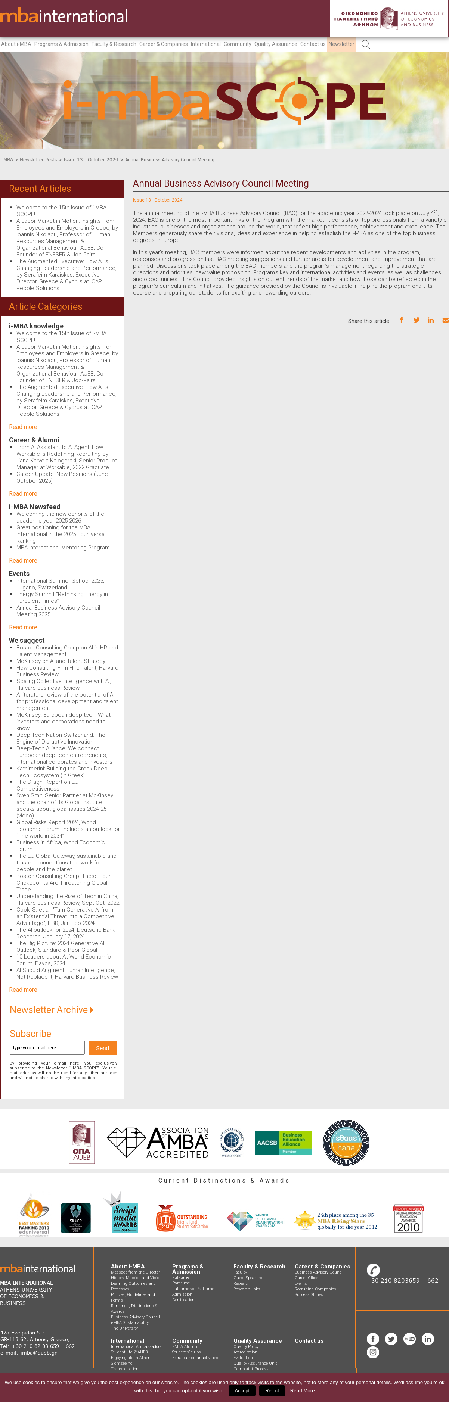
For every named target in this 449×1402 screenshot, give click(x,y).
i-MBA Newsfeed (35, 507)
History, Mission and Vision (136, 1277)
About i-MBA (16, 44)
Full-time (180, 1277)
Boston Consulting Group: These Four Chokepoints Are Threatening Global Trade (63, 883)
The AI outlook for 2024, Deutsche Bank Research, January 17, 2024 (65, 933)
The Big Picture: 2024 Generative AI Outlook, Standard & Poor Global (60, 946)
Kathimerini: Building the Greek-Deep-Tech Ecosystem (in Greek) (62, 772)
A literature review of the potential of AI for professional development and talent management (67, 701)
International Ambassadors (136, 1346)
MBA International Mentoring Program (63, 547)
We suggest (27, 640)
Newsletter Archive (51, 1009)
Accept (242, 1390)
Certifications (184, 1299)
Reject (272, 1390)
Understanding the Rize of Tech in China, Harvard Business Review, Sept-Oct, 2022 (67, 899)
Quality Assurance (275, 44)
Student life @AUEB (129, 1352)
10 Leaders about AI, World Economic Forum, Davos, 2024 (63, 960)
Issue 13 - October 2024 (91, 159)
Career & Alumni (34, 440)
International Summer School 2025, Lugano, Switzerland (60, 584)
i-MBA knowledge (36, 326)
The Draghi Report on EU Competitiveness (47, 785)
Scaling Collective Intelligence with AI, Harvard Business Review (63, 684)
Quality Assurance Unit (255, 1363)
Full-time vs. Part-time (193, 1288)
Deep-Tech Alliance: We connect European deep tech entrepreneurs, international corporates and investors (64, 755)
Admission (182, 1294)
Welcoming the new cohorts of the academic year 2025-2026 (60, 517)
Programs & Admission (61, 44)
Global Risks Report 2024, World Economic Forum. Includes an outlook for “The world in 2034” (68, 829)
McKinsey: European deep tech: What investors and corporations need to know (63, 721)
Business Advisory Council (135, 1317)
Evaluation (243, 1357)
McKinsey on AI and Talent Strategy (60, 661)
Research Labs (246, 1289)
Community (237, 44)
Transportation (125, 1369)
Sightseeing (122, 1363)
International (206, 44)
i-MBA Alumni (185, 1346)
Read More (302, 1390)
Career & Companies (163, 44)
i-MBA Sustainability (130, 1322)
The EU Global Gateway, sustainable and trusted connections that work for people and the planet (66, 863)
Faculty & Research (114, 44)
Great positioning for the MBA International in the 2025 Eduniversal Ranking (61, 534)
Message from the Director (135, 1272)
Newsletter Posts (38, 159)
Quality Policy (245, 1346)
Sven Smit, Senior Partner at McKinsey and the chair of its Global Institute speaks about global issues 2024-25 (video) (64, 805)
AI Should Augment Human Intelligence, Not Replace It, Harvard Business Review (67, 973)
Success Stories (309, 1294)
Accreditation (245, 1352)
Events (19, 573)
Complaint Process (251, 1369)
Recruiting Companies (315, 1289)
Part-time (181, 1283)
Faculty (240, 1272)
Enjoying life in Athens (132, 1357)
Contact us (313, 44)
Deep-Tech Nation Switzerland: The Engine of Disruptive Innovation (60, 738)
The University (124, 1328)
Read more (23, 426)
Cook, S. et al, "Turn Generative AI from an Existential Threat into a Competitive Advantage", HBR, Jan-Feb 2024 (65, 916)
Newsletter (341, 44)
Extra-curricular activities (195, 1357)
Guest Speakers (247, 1277)
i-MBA (6, 159)
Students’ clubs (186, 1352)
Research (241, 1283)
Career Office (306, 1277)
